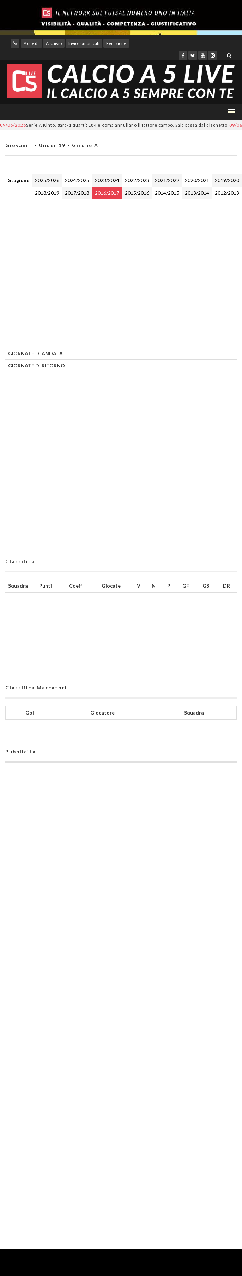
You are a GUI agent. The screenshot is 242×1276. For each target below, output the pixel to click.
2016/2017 (107, 193)
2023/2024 (107, 180)
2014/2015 (167, 193)
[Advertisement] (66, 273)
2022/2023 (137, 180)
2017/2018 (77, 193)
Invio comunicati (83, 43)
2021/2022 (167, 180)
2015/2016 (137, 193)
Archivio (54, 43)
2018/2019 (47, 193)
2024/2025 (77, 180)
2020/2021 (197, 180)
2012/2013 (227, 193)
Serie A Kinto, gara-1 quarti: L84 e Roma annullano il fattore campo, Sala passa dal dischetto (114, 125)
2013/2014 (197, 193)
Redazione (116, 43)
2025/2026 (47, 180)
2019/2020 (227, 180)
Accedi (31, 43)
